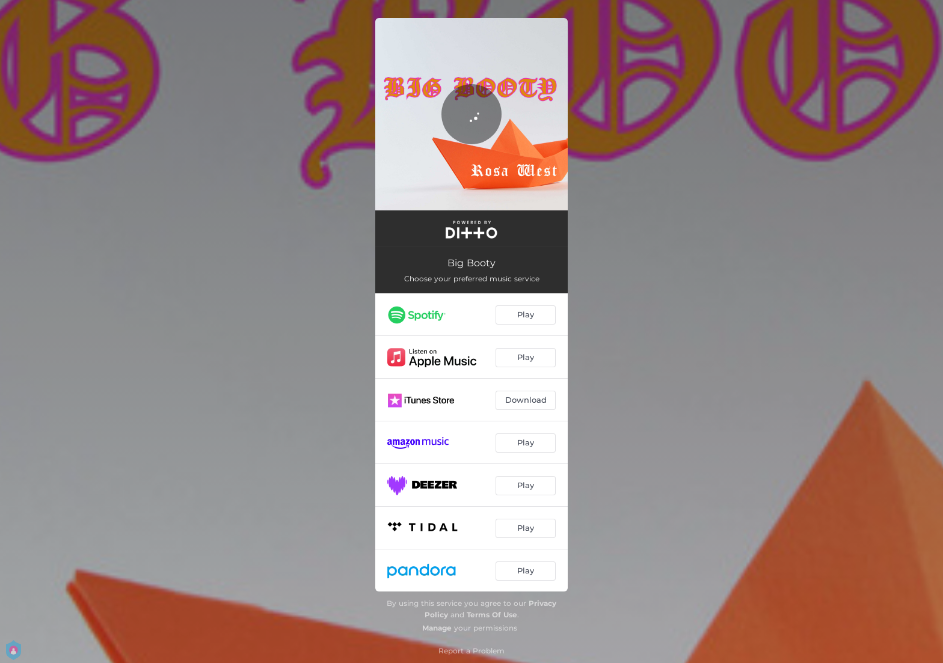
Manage (437, 627)
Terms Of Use (492, 614)
